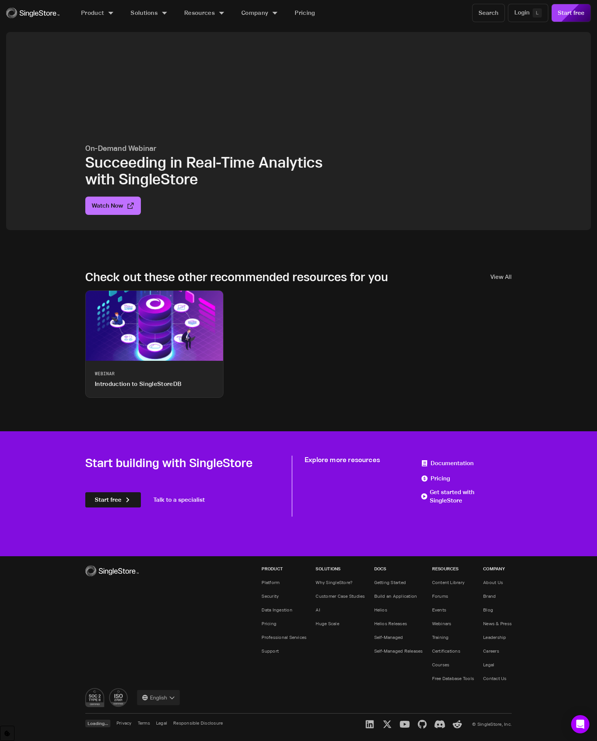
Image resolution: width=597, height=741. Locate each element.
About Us (493, 582)
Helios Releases (390, 623)
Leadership (494, 637)
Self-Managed (388, 637)
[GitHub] (422, 724)
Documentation (447, 463)
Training (440, 637)
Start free (571, 12)
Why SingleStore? (334, 582)
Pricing (435, 478)
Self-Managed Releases (398, 651)
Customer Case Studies (340, 596)
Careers (491, 651)
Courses (441, 664)
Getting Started (390, 582)
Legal (488, 664)
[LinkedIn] (369, 724)
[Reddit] (457, 724)
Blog (488, 610)
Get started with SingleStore (447, 496)
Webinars (442, 623)
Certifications (446, 651)
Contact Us (494, 678)
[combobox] (158, 697)
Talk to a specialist (179, 499)
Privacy (124, 723)
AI (318, 610)
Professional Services (284, 637)
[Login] (528, 13)
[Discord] (439, 724)
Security (270, 596)
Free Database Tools (453, 678)
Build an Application (395, 596)
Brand (489, 596)
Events (439, 610)
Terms (144, 723)
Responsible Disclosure (198, 723)
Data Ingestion (277, 610)
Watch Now (113, 205)
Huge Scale (327, 623)
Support (270, 651)
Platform (270, 582)
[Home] (32, 13)
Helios (380, 610)
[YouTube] (404, 724)
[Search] (488, 13)
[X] (387, 724)
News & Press (497, 623)
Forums (440, 596)
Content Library (448, 582)
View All (501, 276)
